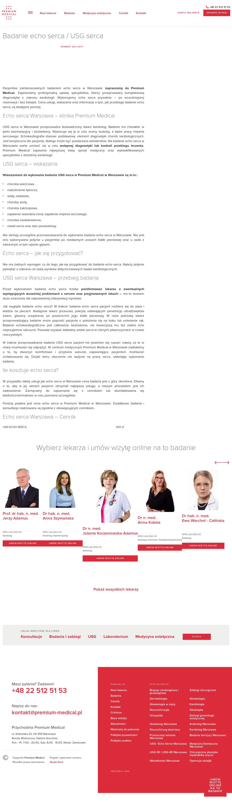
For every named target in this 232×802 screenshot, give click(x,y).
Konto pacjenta (188, 13)
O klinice (116, 712)
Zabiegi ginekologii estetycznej (202, 717)
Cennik (123, 13)
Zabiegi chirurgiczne (203, 690)
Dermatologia (158, 698)
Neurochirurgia (159, 709)
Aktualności (118, 723)
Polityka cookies (121, 740)
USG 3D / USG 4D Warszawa (168, 752)
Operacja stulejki (201, 760)
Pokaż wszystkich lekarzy (116, 590)
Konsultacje (31, 636)
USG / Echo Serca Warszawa (168, 743)
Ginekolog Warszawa (163, 724)
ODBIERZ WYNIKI (217, 13)
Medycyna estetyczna (97, 13)
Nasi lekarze (48, 13)
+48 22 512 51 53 (220, 7)
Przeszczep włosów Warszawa (162, 737)
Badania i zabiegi (65, 636)
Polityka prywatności (124, 735)
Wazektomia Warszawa (165, 760)
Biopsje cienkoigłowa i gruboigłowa (164, 692)
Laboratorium (115, 636)
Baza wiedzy (119, 718)
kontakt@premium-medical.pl (47, 712)
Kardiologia (197, 704)
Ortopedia (156, 715)
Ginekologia (197, 698)
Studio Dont (56, 762)
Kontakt (141, 13)
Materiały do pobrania (125, 729)
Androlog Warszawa (203, 724)
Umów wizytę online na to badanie (215, 785)
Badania (69, 13)
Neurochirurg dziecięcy (165, 729)
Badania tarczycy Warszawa (208, 735)
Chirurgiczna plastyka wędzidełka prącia (204, 754)
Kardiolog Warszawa (203, 729)
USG (92, 636)
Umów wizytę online (23, 543)
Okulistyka (196, 709)
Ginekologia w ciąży (162, 704)
